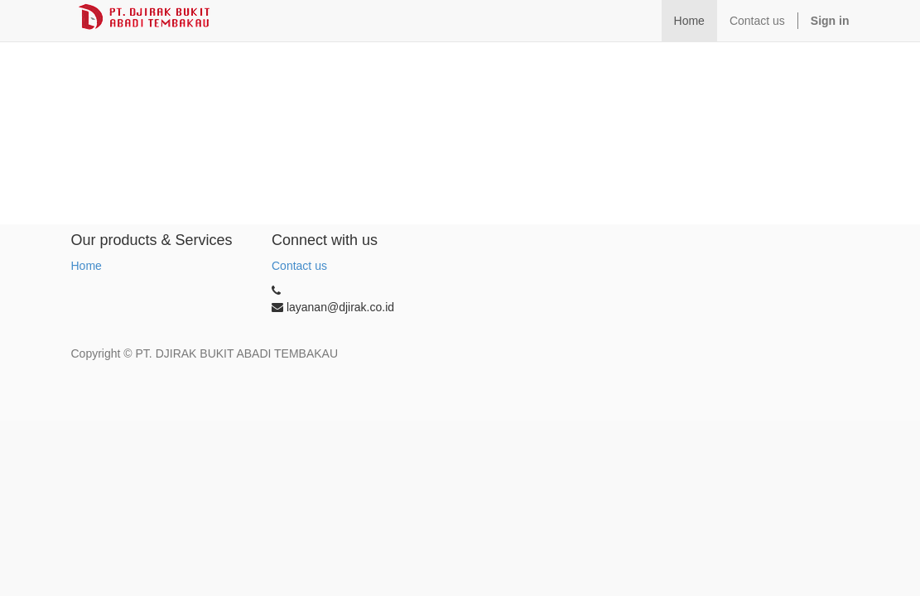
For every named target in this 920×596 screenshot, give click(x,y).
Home (86, 265)
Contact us (299, 265)
